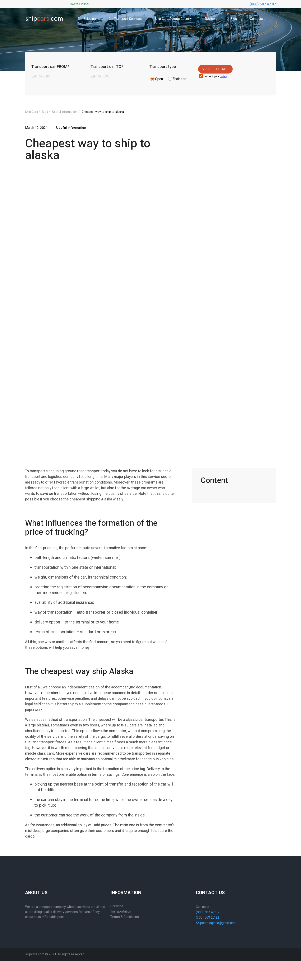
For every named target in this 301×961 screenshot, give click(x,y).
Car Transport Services (125, 18)
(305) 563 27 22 (207, 917)
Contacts (256, 18)
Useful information (65, 112)
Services (116, 906)
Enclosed (179, 79)
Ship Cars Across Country (173, 18)
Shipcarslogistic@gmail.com (216, 922)
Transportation (120, 911)
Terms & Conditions (124, 916)
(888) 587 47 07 (263, 4)
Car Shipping (87, 18)
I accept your (215, 76)
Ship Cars (31, 112)
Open (159, 79)
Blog (233, 18)
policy (223, 76)
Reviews (211, 18)
